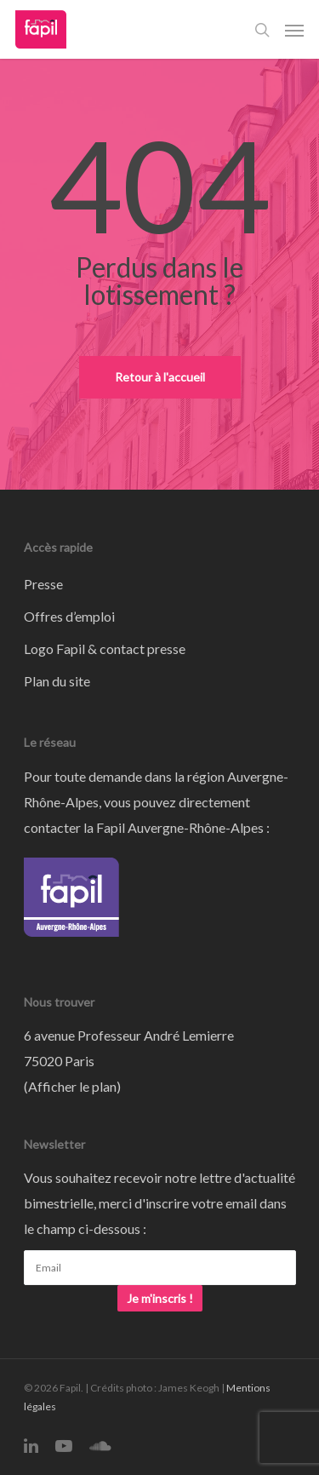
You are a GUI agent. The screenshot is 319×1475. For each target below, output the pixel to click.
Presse (43, 584)
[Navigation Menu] (294, 29)
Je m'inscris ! (160, 1298)
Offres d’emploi (69, 616)
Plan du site (57, 681)
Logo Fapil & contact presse (104, 648)
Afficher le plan (72, 1086)
